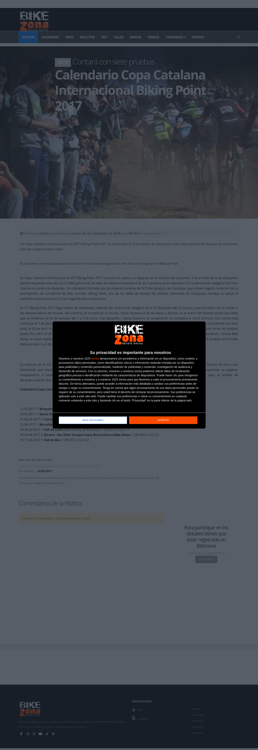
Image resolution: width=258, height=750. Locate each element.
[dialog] (129, 375)
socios (95, 358)
